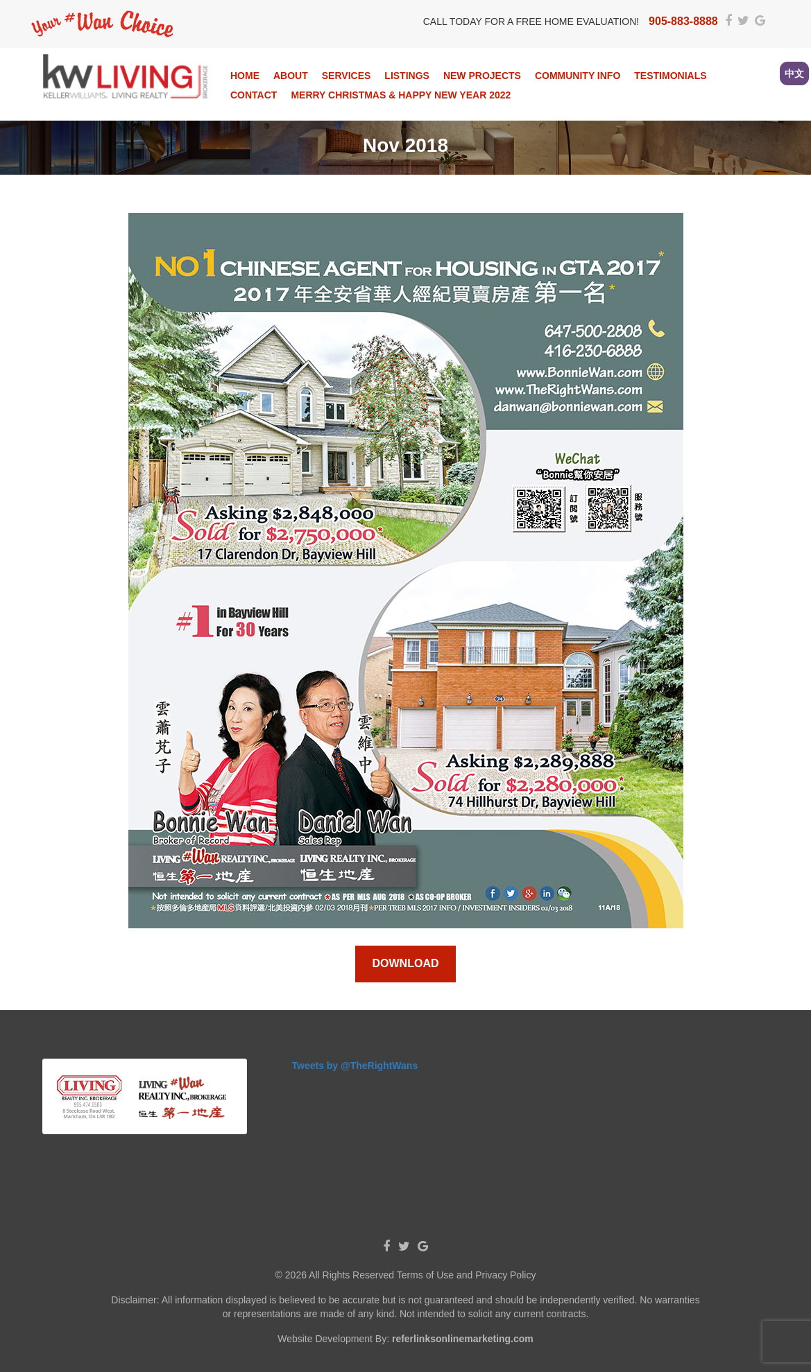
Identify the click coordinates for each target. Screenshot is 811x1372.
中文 (794, 73)
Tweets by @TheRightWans (355, 1065)
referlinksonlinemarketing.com (462, 1338)
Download (406, 963)
